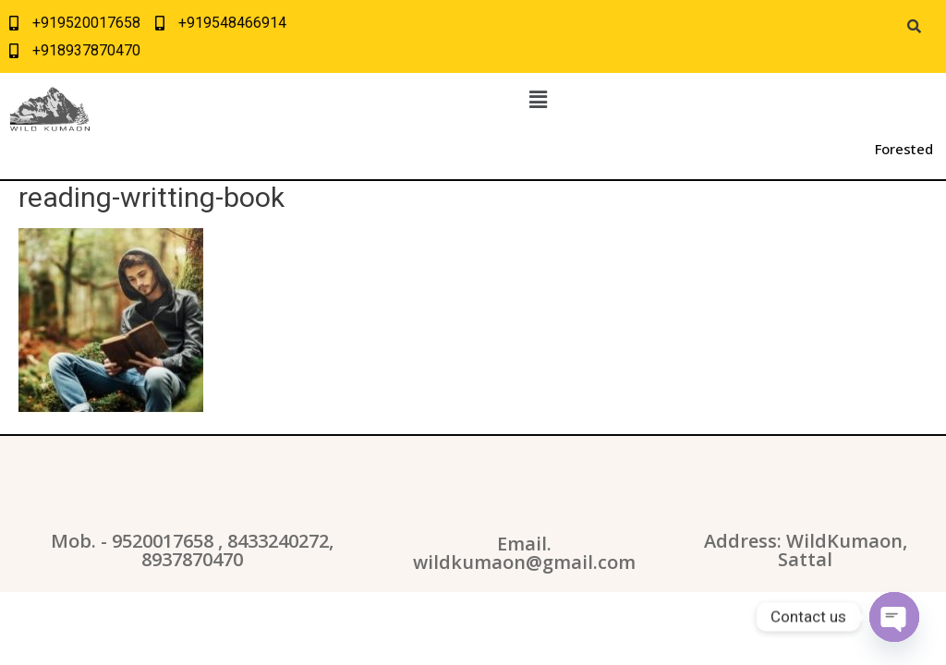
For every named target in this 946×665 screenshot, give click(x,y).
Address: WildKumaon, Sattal (805, 550)
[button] (537, 99)
